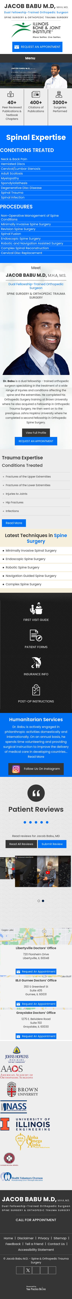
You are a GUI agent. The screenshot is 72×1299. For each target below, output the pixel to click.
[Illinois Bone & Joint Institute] (36, 29)
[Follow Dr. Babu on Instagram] (36, 1270)
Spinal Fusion (11, 234)
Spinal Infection (13, 197)
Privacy (43, 1238)
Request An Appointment (37, 47)
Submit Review (52, 844)
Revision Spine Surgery (18, 229)
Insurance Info (36, 666)
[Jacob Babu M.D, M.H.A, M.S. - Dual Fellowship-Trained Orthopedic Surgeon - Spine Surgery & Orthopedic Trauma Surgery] (36, 12)
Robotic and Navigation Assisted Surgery (32, 243)
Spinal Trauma (12, 192)
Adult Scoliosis (12, 173)
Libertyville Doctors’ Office (36, 948)
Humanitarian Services (36, 719)
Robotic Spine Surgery (22, 567)
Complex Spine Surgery (23, 584)
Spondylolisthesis (14, 183)
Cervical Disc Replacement (21, 253)
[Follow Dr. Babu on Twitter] (28, 1270)
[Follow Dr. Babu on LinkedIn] (44, 1270)
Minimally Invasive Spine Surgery (26, 224)
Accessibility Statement (36, 1250)
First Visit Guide (36, 612)
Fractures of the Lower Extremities (28, 485)
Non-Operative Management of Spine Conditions (30, 217)
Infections (12, 511)
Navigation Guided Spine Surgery (31, 576)
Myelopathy (10, 178)
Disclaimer (25, 1238)
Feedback (13, 1244)
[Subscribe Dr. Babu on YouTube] (52, 1270)
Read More (14, 523)
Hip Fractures (14, 502)
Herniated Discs (13, 164)
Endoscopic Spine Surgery (21, 238)
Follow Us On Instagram (36, 769)
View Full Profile (36, 433)
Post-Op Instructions (36, 694)
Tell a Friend (34, 1244)
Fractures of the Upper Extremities (28, 476)
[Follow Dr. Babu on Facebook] (20, 1270)
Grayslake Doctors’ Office (36, 1013)
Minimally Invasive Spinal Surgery (31, 550)
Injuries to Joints (16, 494)
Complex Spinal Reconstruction (25, 248)
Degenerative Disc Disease (21, 188)
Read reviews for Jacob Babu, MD (36, 836)
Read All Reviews (21, 844)
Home (8, 1238)
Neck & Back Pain (14, 159)
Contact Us (56, 1244)
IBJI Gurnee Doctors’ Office (35, 980)
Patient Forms (36, 639)
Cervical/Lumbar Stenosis (20, 169)
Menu (35, 58)
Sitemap (60, 1238)
